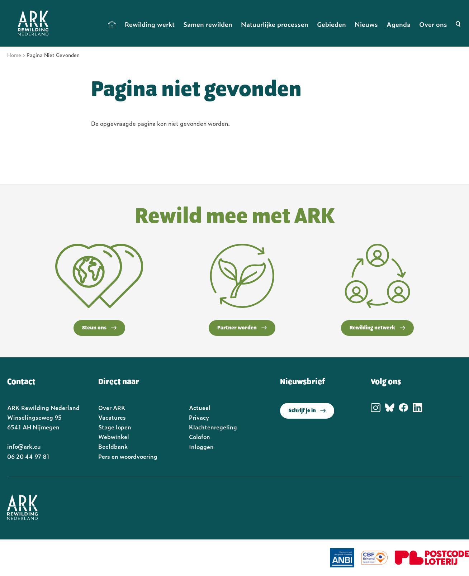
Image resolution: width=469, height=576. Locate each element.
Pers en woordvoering (127, 456)
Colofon (199, 436)
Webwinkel (113, 436)
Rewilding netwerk (377, 328)
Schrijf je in (307, 411)
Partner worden (242, 328)
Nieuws (366, 24)
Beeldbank (113, 446)
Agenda (399, 24)
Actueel (199, 407)
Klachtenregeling (213, 427)
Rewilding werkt (150, 24)
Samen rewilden (207, 24)
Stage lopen (114, 427)
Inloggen (201, 446)
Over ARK (111, 407)
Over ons (433, 24)
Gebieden (331, 24)
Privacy (199, 417)
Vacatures (112, 417)
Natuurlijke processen (274, 24)
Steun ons (99, 328)
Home (112, 24)
